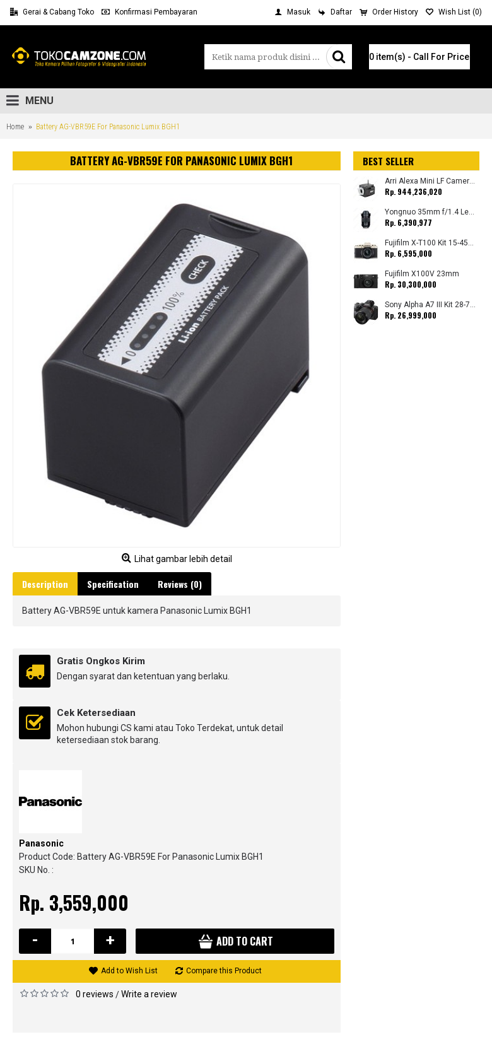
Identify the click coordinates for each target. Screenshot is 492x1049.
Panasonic (41, 843)
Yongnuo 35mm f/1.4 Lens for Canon (430, 212)
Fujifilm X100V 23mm (422, 274)
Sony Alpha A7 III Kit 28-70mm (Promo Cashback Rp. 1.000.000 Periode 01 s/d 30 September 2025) (430, 305)
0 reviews (95, 994)
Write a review (149, 994)
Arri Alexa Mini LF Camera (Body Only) (430, 181)
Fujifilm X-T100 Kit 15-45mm (430, 243)
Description (45, 583)
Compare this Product (224, 970)
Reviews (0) (180, 583)
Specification (113, 583)
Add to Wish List (129, 970)
